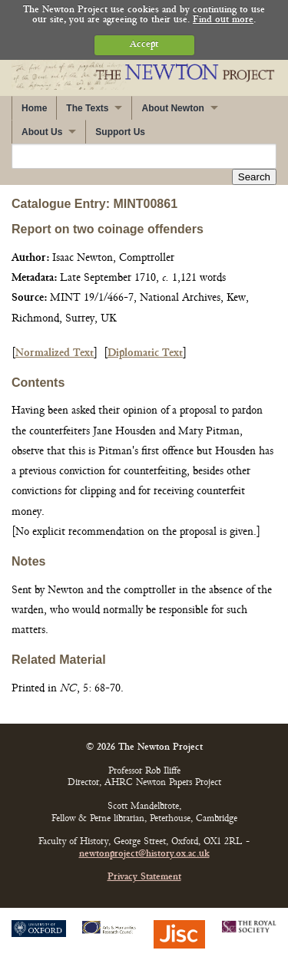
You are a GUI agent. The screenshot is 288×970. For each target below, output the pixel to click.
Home (34, 108)
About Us (42, 132)
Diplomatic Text (145, 353)
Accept (144, 45)
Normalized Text (54, 353)
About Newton (172, 108)
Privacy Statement (144, 878)
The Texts (87, 108)
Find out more (223, 20)
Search (254, 177)
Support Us (120, 132)
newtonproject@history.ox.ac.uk (144, 854)
